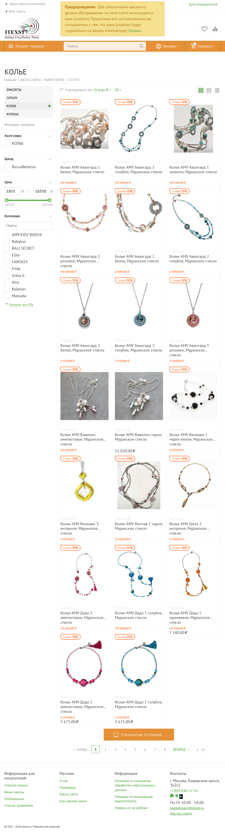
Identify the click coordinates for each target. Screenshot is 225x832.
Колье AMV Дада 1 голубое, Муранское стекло (138, 615)
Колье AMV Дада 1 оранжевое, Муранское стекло (189, 618)
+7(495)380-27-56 (184, 790)
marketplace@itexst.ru (187, 808)
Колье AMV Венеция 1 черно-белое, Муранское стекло (190, 439)
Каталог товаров (29, 46)
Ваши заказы (14, 792)
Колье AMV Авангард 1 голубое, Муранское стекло (138, 170)
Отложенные (14, 799)
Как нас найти (181, 813)
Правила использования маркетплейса (133, 798)
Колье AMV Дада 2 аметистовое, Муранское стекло (81, 707)
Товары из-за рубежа (131, 808)
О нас (64, 781)
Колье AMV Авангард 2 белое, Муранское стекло (137, 259)
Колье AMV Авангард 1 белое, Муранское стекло (82, 170)
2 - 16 (201, 749)
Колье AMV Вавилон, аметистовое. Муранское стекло (81, 439)
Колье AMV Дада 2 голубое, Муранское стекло (138, 704)
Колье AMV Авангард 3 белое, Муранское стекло (82, 348)
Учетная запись (16, 785)
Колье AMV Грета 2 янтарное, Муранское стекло (188, 528)
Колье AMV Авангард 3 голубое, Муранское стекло (138, 348)
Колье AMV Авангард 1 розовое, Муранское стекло (80, 261)
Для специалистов (203, 4)
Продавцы (68, 787)
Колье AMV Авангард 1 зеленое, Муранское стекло (193, 170)
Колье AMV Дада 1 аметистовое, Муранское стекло (81, 618)
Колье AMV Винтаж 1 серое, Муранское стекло (139, 526)
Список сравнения (18, 805)
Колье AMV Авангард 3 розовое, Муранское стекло (189, 350)
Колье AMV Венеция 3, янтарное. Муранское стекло (79, 528)
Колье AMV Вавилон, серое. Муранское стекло (138, 437)
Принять (134, 30)
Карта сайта (69, 794)
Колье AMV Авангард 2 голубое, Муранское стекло (193, 259)
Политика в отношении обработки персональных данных (135, 785)
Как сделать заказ (73, 801)
